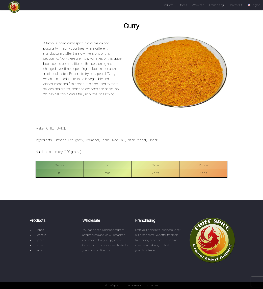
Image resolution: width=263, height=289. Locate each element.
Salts (39, 250)
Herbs (39, 245)
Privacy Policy (134, 285)
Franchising (216, 5)
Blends (40, 230)
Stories (182, 5)
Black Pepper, (137, 140)
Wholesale (198, 5)
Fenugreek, (76, 140)
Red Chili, (119, 140)
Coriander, (92, 140)
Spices (40, 240)
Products (167, 5)
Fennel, (106, 140)
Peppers (41, 235)
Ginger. (153, 140)
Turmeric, (60, 140)
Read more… (107, 250)
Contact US (236, 5)
